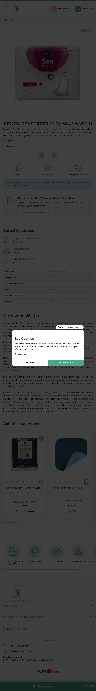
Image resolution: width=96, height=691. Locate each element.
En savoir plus (21, 354)
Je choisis (30, 362)
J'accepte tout (66, 362)
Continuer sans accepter (68, 327)
